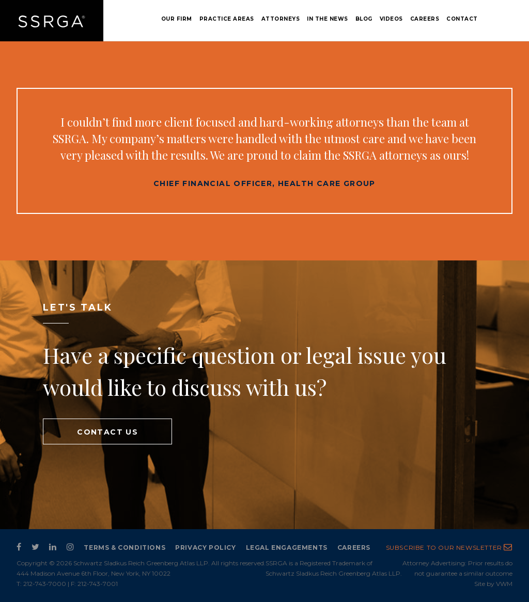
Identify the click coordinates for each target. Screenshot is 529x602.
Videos (391, 19)
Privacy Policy (205, 547)
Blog (363, 19)
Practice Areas (226, 19)
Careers (425, 19)
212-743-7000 (44, 584)
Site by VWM (493, 584)
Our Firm (176, 19)
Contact (462, 19)
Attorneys (280, 19)
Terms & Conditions (124, 547)
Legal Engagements (287, 547)
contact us (107, 432)
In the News (327, 19)
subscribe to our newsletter (449, 547)
